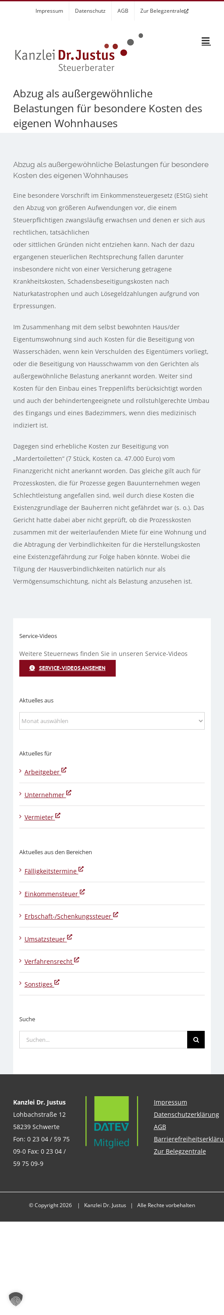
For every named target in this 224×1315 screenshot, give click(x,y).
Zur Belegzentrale (180, 1151)
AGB (160, 1127)
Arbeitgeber (46, 772)
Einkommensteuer (55, 894)
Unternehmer (48, 795)
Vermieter (42, 817)
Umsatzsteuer (48, 939)
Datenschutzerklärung (186, 1114)
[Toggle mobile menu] (206, 40)
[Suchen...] (103, 1039)
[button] (16, 1299)
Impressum (170, 1102)
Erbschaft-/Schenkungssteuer (71, 916)
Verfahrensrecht (52, 961)
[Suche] (196, 1039)
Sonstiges (42, 984)
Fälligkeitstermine (54, 871)
